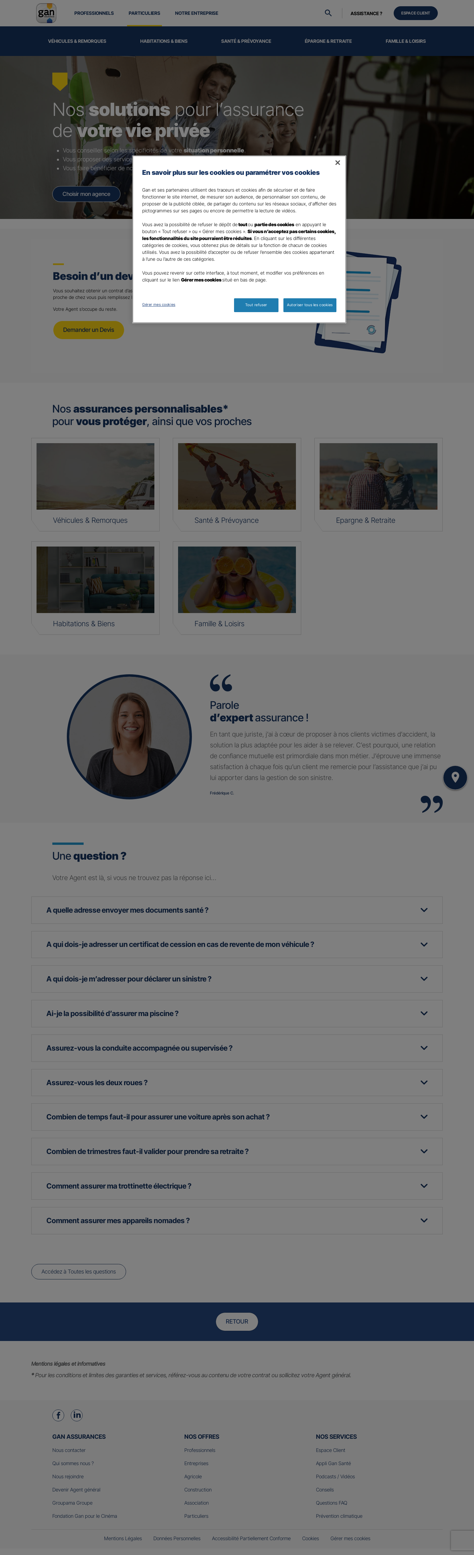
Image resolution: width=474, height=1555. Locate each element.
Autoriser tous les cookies (310, 305)
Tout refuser (256, 305)
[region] (239, 239)
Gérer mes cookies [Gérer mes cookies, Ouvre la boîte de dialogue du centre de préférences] (158, 304)
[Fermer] (337, 162)
